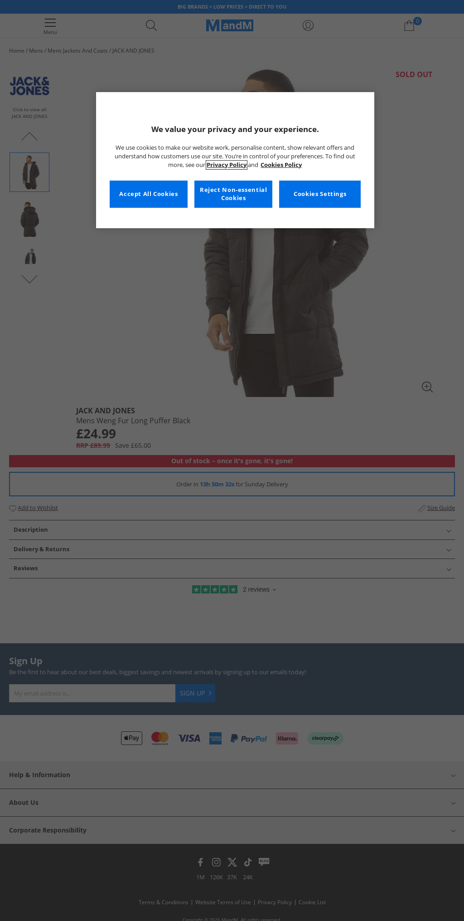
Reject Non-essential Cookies (233, 194)
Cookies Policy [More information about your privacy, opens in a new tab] (281, 165)
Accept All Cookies (148, 194)
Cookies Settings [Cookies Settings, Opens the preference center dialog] (320, 194)
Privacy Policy (226, 165)
